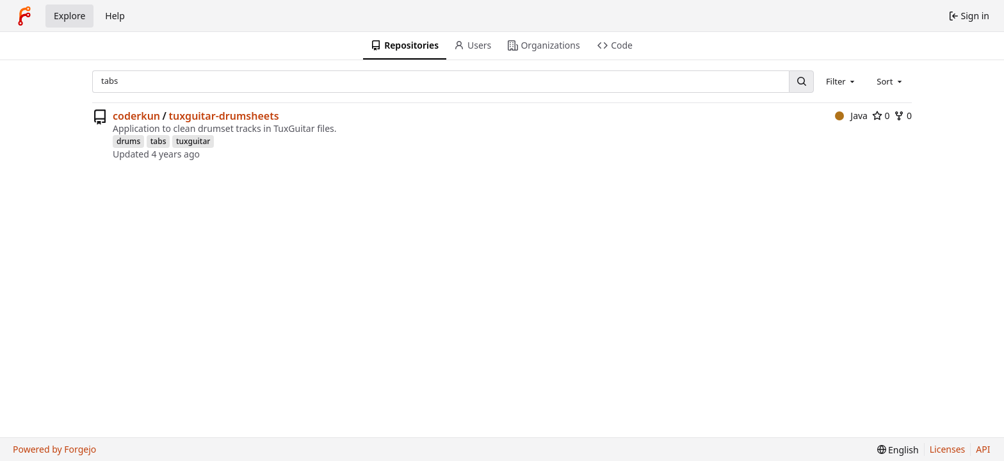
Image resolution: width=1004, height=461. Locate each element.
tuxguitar (193, 141)
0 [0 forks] (903, 115)
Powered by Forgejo (54, 449)
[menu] (898, 450)
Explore (69, 16)
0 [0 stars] (881, 115)
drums (128, 141)
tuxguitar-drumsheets (223, 115)
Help (115, 16)
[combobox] (841, 81)
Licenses (948, 449)
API (983, 449)
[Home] (24, 16)
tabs (158, 141)
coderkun (136, 115)
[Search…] (801, 81)
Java (851, 115)
